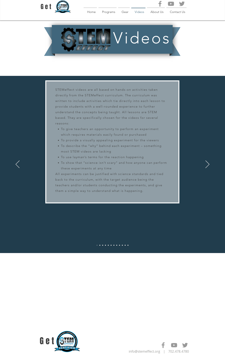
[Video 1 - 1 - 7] (102, 245)
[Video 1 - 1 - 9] (105, 245)
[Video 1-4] (108, 245)
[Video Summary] (97, 245)
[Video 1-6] (113, 245)
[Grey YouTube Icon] (171, 3)
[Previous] (18, 164)
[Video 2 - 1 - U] (99, 245)
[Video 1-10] (125, 245)
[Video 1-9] (122, 245)
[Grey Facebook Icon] (160, 3)
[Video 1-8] (119, 245)
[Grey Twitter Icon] (182, 3)
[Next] (207, 164)
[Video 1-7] (116, 245)
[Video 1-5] (111, 245)
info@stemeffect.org (144, 351)
